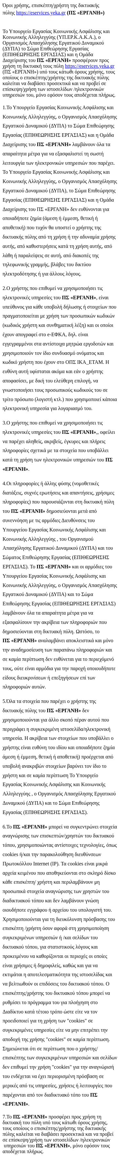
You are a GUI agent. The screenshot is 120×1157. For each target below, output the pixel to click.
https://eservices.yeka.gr (41, 12)
